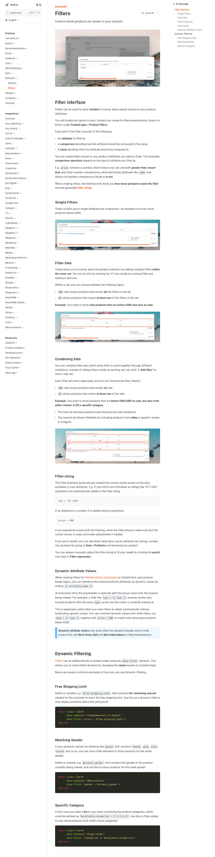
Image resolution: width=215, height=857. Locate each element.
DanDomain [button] (11, 173)
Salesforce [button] (11, 272)
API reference (13, 357)
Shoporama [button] (11, 287)
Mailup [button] (9, 252)
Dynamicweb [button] (12, 193)
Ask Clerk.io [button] (11, 38)
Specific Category (186, 46)
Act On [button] (9, 133)
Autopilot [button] (10, 148)
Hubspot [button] (10, 208)
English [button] (11, 20)
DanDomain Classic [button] (15, 178)
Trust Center (12, 367)
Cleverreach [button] (11, 163)
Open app (11, 372)
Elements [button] (10, 78)
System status (13, 362)
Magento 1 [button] (11, 228)
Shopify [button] (9, 282)
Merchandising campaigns (101, 577)
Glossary (10, 103)
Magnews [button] (10, 238)
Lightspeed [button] (11, 223)
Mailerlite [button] (10, 247)
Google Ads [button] (11, 203)
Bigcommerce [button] (12, 153)
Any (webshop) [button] (13, 123)
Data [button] (7, 73)
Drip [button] (7, 188)
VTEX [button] (8, 322)
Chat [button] (7, 63)
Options (12, 83)
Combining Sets (185, 21)
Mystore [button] (9, 262)
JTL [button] (7, 213)
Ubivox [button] (9, 312)
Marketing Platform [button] (15, 257)
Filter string (182, 26)
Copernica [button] (10, 168)
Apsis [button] (8, 143)
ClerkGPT (11, 343)
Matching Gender (185, 42)
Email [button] (8, 53)
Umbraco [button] (10, 317)
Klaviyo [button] (9, 218)
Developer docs (14, 352)
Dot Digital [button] (11, 183)
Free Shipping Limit (186, 38)
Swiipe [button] (8, 307)
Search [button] (9, 43)
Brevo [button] (8, 158)
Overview (10, 118)
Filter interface (182, 9)
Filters (11, 88)
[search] (23, 13)
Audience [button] (10, 58)
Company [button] (10, 98)
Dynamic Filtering (183, 34)
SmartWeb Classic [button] (15, 302)
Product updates (15, 347)
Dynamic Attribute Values (189, 30)
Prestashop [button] (11, 267)
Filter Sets (182, 18)
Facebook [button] (10, 198)
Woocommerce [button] (13, 327)
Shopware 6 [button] (11, 292)
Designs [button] (9, 93)
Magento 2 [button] (11, 233)
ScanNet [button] (9, 277)
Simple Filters (184, 13)
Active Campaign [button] (14, 138)
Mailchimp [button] (10, 242)
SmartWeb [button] (11, 297)
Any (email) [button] (11, 128)
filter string (84, 187)
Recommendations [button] (15, 48)
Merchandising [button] (13, 68)
